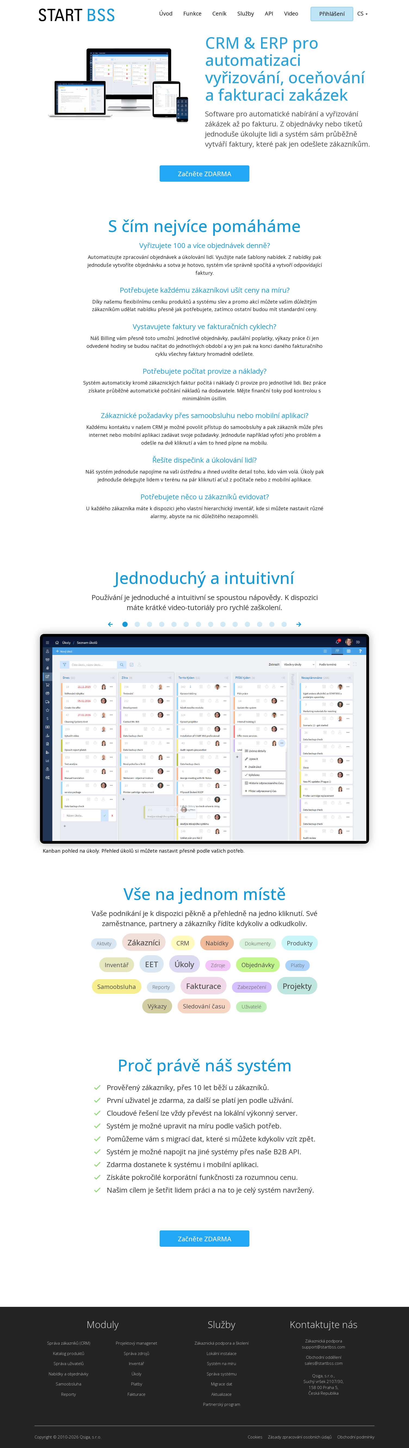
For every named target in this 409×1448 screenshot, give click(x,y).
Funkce (192, 13)
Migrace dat (221, 1384)
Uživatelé (251, 1006)
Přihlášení (332, 13)
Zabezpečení (251, 987)
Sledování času (204, 1006)
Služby (245, 13)
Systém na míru (221, 1363)
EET (151, 964)
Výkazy (157, 1006)
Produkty (299, 943)
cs (362, 13)
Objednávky (257, 965)
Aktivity (104, 943)
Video (291, 13)
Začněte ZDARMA (204, 173)
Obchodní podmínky (355, 1437)
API (269, 13)
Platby (297, 965)
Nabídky (217, 943)
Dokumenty (258, 943)
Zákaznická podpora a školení (221, 1343)
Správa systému (222, 1373)
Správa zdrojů (136, 1353)
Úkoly (184, 964)
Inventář (117, 965)
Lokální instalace (222, 1353)
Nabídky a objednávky (68, 1373)
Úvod (165, 13)
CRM (182, 943)
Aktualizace (221, 1394)
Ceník (219, 13)
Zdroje (218, 965)
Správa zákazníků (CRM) (68, 1343)
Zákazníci (144, 942)
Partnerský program (221, 1404)
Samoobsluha (116, 986)
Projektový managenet (136, 1343)
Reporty (161, 987)
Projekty (297, 986)
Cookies (255, 1437)
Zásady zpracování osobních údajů (300, 1437)
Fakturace (203, 986)
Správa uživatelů (69, 1363)
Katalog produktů (68, 1353)
